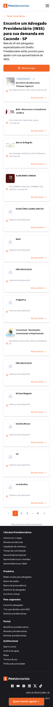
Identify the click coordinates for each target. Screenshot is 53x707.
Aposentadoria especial (14, 555)
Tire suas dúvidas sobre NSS (16, 609)
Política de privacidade (14, 663)
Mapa (6, 655)
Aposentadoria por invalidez (17, 559)
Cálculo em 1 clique (12, 538)
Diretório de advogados (14, 590)
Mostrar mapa (26, 68)
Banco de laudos (11, 581)
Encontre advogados (13, 605)
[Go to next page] (43, 513)
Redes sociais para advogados (17, 577)
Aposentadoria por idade (15, 563)
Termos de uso (10, 659)
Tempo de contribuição (14, 551)
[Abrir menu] (47, 5)
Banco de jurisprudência (14, 585)
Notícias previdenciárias (14, 613)
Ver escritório (39, 97)
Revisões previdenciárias (15, 631)
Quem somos (9, 646)
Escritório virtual (11, 594)
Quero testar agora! (26, 701)
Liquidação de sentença (14, 546)
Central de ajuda (11, 651)
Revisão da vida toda (13, 542)
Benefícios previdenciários (16, 627)
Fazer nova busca (14, 16)
